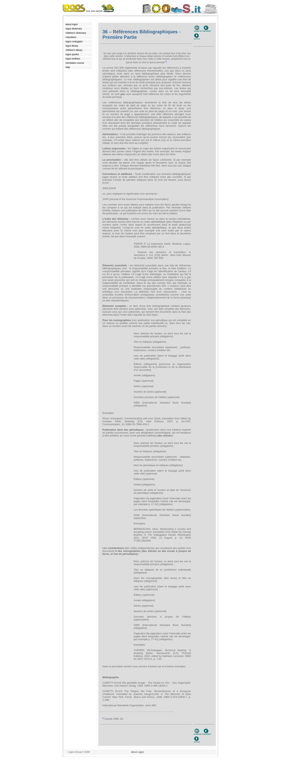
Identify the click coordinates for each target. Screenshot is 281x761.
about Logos (137, 752)
